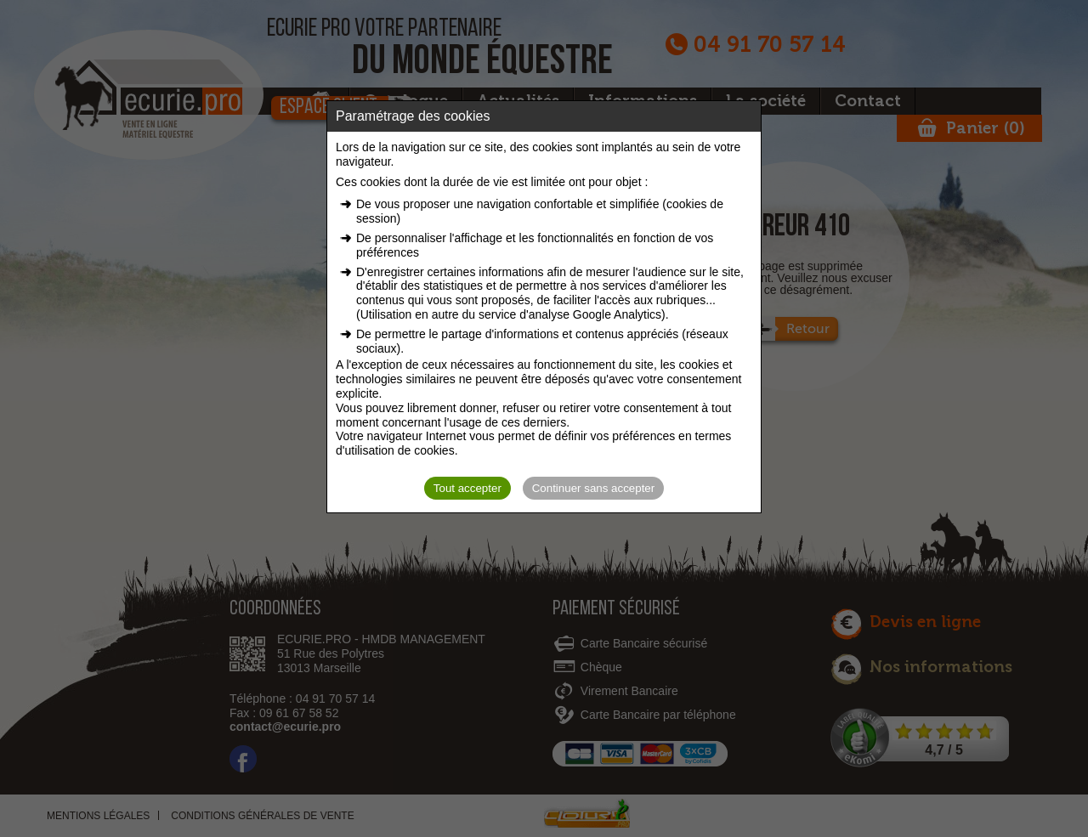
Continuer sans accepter (593, 488)
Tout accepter (468, 488)
